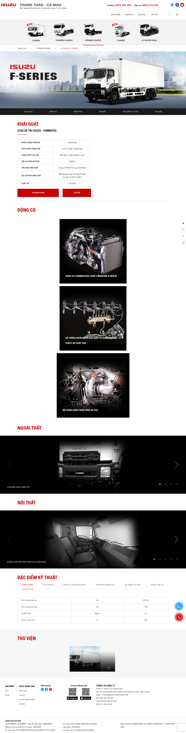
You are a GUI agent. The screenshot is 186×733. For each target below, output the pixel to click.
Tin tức (154, 14)
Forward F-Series (43, 48)
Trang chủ (21, 48)
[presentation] (10, 464)
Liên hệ (22, 704)
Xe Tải (7, 695)
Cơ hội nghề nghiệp (27, 700)
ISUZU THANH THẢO (27, 686)
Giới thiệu (23, 691)
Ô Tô (7, 691)
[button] (160, 484)
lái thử (77, 193)
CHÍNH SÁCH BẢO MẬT (13, 721)
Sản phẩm (9, 686)
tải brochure (38, 193)
